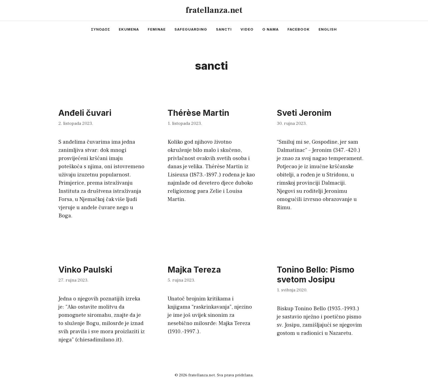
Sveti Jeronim (304, 113)
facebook (298, 29)
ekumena (129, 29)
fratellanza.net (214, 10)
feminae (157, 29)
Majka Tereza (194, 269)
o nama (270, 29)
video (247, 29)
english (328, 29)
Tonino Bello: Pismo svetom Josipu (315, 274)
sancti (224, 29)
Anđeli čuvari (84, 113)
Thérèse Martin (198, 113)
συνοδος (100, 29)
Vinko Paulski (85, 269)
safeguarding (190, 29)
